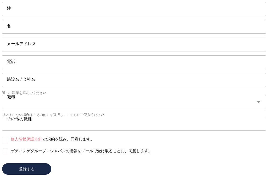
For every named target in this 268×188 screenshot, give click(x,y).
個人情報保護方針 (26, 139)
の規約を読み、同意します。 (52, 139)
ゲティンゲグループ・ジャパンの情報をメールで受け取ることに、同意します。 (81, 151)
